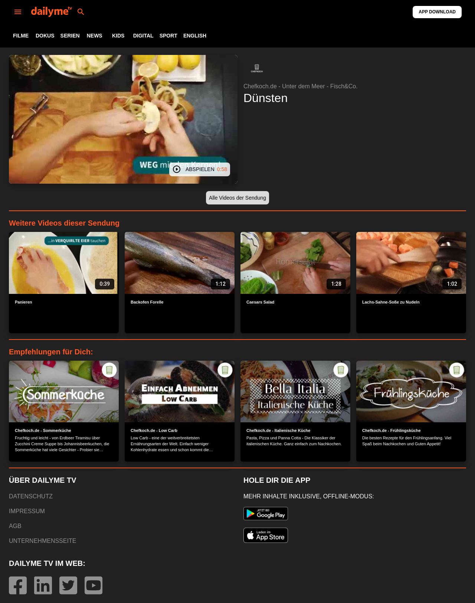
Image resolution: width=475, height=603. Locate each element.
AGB (15, 526)
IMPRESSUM (27, 511)
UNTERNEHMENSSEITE (42, 541)
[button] (256, 68)
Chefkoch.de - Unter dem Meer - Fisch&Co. (300, 86)
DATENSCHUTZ (31, 496)
